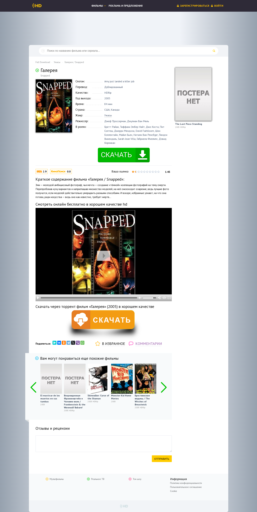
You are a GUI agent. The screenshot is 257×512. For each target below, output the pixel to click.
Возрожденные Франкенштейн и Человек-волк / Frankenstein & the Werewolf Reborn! (74, 401)
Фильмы (97, 5)
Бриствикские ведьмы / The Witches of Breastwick (142, 400)
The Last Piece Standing (188, 123)
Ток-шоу (137, 479)
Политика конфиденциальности (186, 483)
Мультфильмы (57, 479)
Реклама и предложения (126, 5)
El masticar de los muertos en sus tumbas (50, 398)
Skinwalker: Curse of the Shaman (98, 397)
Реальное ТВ (97, 479)
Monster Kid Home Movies (121, 397)
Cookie (173, 491)
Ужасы (108, 115)
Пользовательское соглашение (186, 487)
